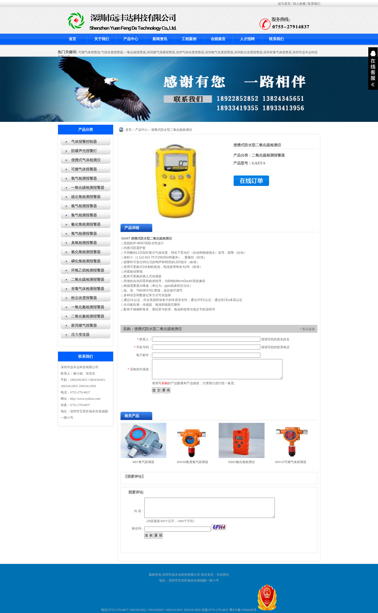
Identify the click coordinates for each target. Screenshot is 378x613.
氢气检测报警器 (84, 234)
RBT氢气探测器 (143, 462)
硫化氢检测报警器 (86, 197)
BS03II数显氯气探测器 (192, 462)
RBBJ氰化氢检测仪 (241, 462)
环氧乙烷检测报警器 (87, 270)
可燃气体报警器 (84, 169)
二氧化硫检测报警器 (87, 280)
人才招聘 (247, 39)
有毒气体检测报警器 (87, 289)
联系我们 (314, 4)
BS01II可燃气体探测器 (290, 462)
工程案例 (189, 39)
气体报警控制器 (84, 142)
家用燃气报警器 (84, 326)
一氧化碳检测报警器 (87, 188)
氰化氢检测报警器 (86, 224)
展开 (373, 68)
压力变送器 (80, 335)
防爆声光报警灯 (84, 151)
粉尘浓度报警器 (84, 298)
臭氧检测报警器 (84, 243)
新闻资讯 (160, 39)
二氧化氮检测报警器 (87, 316)
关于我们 (101, 39)
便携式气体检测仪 (86, 160)
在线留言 (218, 39)
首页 (72, 39)
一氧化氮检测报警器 (87, 307)
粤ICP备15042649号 (242, 610)
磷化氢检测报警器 (86, 261)
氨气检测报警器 (84, 206)
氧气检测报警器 (84, 178)
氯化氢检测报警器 (86, 252)
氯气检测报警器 (84, 215)
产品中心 (130, 39)
